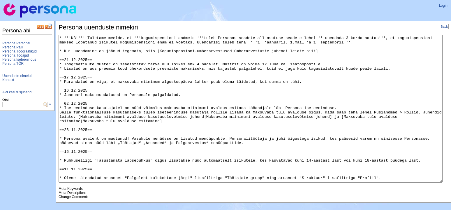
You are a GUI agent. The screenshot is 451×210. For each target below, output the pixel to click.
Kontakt (8, 80)
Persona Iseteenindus (19, 59)
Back (444, 26)
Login (443, 6)
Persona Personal (16, 43)
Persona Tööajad (15, 55)
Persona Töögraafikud (19, 51)
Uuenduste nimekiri (17, 76)
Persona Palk (12, 47)
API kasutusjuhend (16, 92)
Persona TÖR (13, 64)
